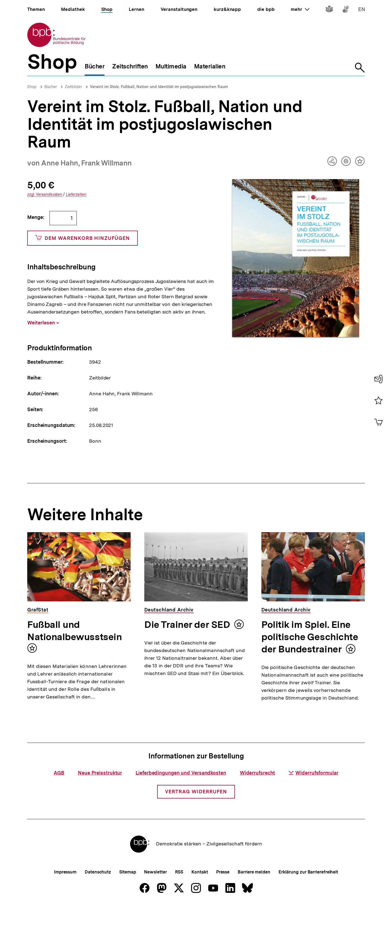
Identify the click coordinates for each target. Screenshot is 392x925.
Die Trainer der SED (187, 624)
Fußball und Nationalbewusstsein (74, 631)
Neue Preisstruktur (100, 791)
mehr (300, 9)
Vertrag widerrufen (196, 809)
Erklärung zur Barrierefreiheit (308, 890)
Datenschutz (98, 890)
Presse (222, 890)
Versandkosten (45, 194)
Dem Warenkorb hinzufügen (82, 238)
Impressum (65, 890)
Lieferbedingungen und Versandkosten (181, 791)
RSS (179, 890)
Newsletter (155, 890)
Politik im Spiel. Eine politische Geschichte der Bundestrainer (309, 637)
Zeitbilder (73, 87)
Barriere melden (254, 890)
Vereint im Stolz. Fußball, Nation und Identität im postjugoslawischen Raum (159, 87)
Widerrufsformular (313, 791)
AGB (59, 791)
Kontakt (199, 890)
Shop (31, 87)
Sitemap (127, 890)
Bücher (50, 87)
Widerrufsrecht (257, 791)
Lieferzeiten (76, 194)
